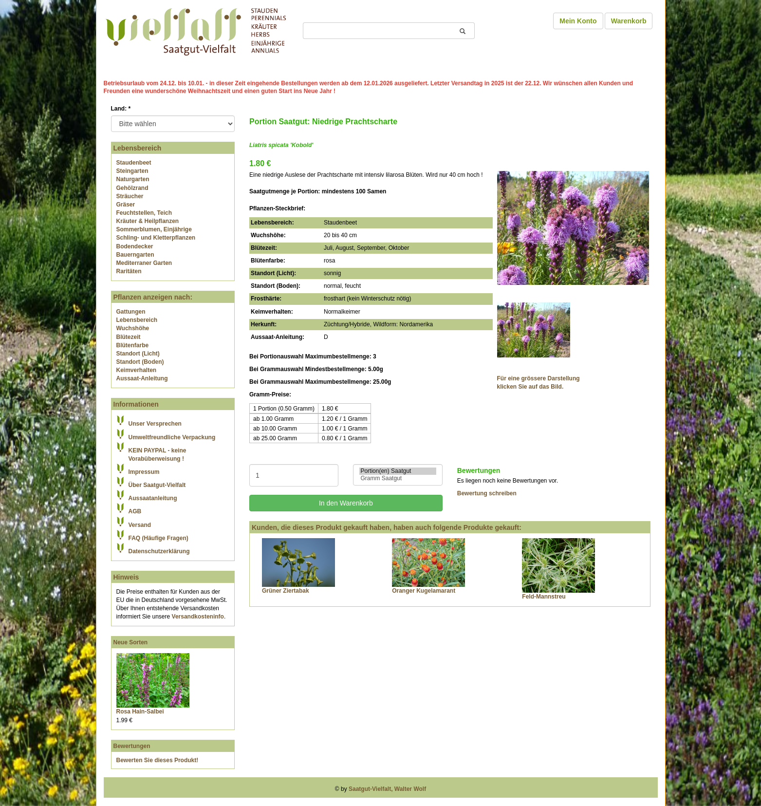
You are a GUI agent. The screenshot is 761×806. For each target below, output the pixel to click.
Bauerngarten (135, 254)
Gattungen (131, 311)
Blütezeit (128, 337)
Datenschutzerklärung (159, 551)
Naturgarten (132, 179)
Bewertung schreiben (487, 493)
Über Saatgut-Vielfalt (157, 485)
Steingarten (132, 171)
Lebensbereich (137, 320)
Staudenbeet (133, 162)
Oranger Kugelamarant (423, 590)
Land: (121, 108)
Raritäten (129, 271)
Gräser (125, 204)
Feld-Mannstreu (543, 596)
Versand (140, 525)
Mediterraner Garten (144, 263)
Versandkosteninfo (198, 616)
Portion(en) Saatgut (397, 471)
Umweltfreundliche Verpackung (172, 437)
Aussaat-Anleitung (142, 378)
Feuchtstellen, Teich (144, 212)
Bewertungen (131, 746)
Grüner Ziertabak (285, 590)
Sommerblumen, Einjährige (154, 229)
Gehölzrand (132, 188)
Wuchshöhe (132, 328)
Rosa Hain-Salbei (140, 711)
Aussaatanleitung (153, 498)
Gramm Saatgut (397, 478)
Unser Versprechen (155, 423)
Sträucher (130, 196)
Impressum (144, 472)
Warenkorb (629, 21)
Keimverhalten (136, 370)
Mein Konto (577, 21)
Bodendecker (134, 246)
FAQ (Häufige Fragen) (158, 538)
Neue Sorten (130, 642)
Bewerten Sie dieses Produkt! (157, 760)
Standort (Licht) (138, 353)
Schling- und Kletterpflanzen (156, 237)
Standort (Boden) (140, 361)
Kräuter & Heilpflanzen (147, 221)
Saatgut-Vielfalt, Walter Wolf (387, 789)
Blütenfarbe (132, 345)
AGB (135, 511)
